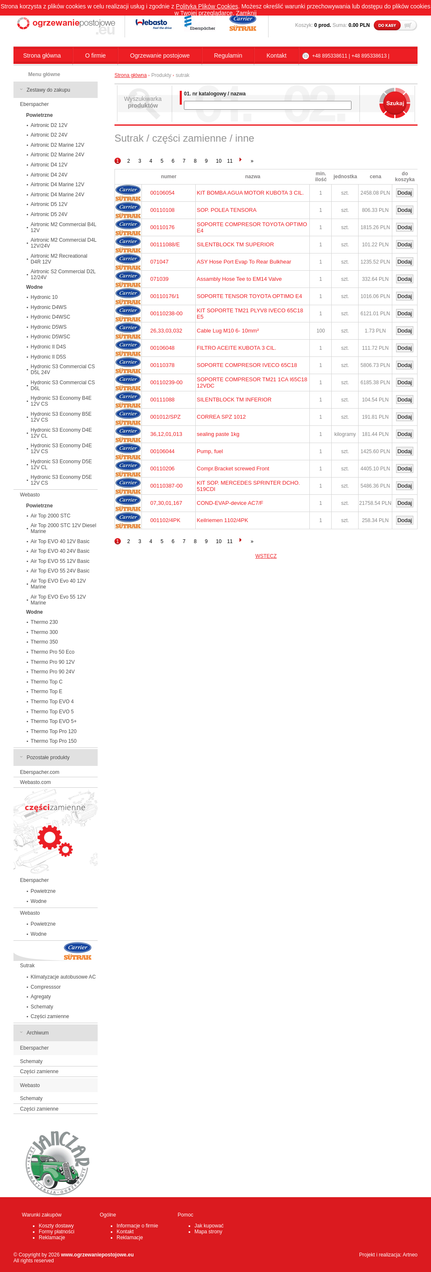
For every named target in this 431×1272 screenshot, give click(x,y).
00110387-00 (166, 486)
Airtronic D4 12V (49, 165)
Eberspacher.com (39, 772)
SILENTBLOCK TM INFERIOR (234, 399)
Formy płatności (56, 1232)
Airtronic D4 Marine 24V (57, 195)
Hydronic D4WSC (50, 317)
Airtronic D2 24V (49, 135)
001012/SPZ (165, 417)
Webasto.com (35, 782)
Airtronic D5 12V (49, 204)
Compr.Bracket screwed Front (233, 468)
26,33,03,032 (166, 330)
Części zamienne (50, 1016)
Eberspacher (34, 104)
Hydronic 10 (44, 297)
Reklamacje (52, 1237)
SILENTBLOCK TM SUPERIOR (235, 244)
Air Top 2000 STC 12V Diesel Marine (63, 528)
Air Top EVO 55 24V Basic (60, 571)
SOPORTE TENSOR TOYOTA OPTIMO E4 (249, 296)
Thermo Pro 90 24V (53, 672)
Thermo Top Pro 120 (54, 731)
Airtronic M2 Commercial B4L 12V (63, 227)
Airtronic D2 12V (49, 125)
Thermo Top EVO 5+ (54, 721)
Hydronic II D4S (48, 347)
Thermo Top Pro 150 (54, 741)
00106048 (162, 348)
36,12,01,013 (166, 434)
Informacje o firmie (137, 1226)
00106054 (162, 193)
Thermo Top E (46, 691)
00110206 (162, 468)
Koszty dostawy (56, 1226)
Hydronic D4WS (49, 307)
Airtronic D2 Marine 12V (57, 145)
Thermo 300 (44, 632)
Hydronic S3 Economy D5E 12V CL (61, 464)
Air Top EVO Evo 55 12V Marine (58, 600)
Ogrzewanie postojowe (160, 55)
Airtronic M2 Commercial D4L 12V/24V (64, 243)
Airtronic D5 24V (49, 214)
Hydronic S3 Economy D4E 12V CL (61, 433)
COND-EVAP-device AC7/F (230, 503)
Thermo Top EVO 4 (52, 702)
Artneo (410, 1255)
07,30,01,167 (166, 503)
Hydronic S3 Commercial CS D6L (63, 385)
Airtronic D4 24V (49, 175)
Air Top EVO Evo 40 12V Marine (58, 584)
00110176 (162, 227)
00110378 (162, 365)
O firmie (95, 55)
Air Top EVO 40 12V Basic (60, 541)
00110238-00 (166, 313)
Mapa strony (208, 1232)
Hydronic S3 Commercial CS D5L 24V (63, 369)
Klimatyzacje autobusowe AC (63, 977)
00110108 (162, 210)
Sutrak (27, 966)
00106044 (162, 451)
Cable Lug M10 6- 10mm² (228, 330)
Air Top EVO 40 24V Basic (60, 551)
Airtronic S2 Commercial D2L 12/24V (63, 274)
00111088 (162, 399)
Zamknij (246, 13)
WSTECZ (266, 556)
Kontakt (276, 55)
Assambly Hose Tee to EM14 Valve (239, 279)
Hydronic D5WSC (50, 337)
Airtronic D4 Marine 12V (57, 184)
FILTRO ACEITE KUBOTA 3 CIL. (237, 348)
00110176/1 (164, 296)
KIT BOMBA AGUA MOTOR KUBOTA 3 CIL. (250, 193)
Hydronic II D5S (48, 357)
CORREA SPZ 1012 (221, 417)
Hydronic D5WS (49, 327)
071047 (159, 262)
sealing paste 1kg (218, 434)
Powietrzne (43, 891)
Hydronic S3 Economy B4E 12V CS (61, 401)
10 (218, 161)
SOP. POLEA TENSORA (227, 210)
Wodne (39, 901)
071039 (159, 279)
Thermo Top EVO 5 (52, 712)
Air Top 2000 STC (51, 516)
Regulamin (228, 55)
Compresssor (46, 987)
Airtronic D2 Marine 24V (57, 155)
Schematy (42, 1007)
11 (229, 161)
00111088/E (165, 244)
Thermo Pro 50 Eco (52, 652)
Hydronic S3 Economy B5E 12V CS (61, 417)
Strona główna (42, 55)
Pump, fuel (210, 451)
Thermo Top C (47, 682)
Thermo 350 (44, 642)
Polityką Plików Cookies (207, 6)
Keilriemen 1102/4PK (222, 520)
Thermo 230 (44, 622)
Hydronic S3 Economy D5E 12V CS (61, 480)
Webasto (30, 495)
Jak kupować (208, 1226)
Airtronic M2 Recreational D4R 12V (59, 259)
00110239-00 (166, 382)
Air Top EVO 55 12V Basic (60, 561)
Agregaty (41, 997)
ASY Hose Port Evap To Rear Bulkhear (244, 262)
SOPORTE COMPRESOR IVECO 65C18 (247, 365)
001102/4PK (165, 520)
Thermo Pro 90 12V (53, 662)
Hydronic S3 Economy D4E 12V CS (61, 448)
